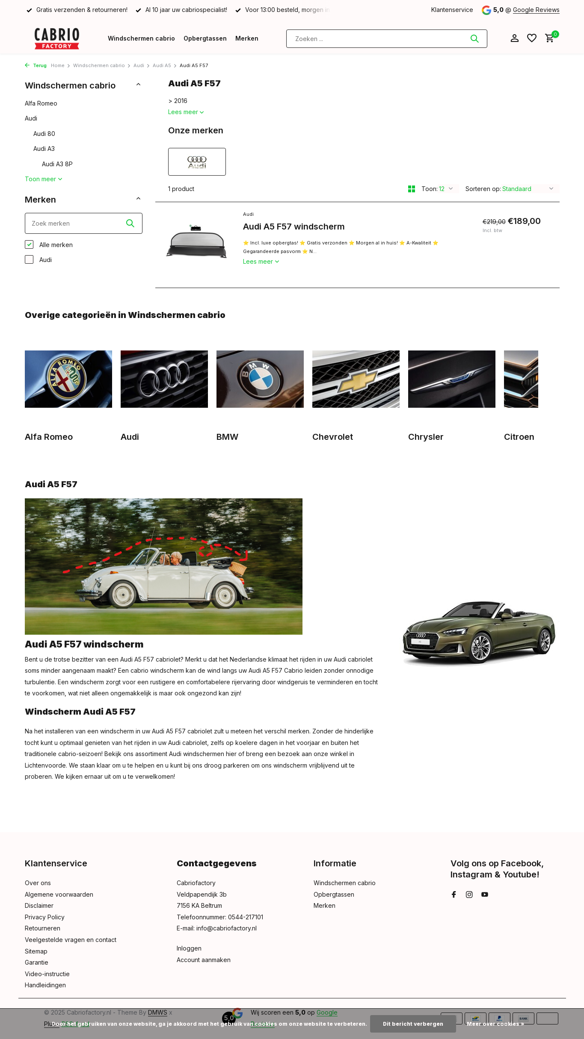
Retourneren (42, 928)
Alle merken (49, 244)
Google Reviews (536, 9)
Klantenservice (452, 9)
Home (61, 65)
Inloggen (189, 948)
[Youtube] (484, 895)
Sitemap (36, 951)
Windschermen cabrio (141, 38)
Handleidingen (45, 985)
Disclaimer (39, 905)
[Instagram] (469, 895)
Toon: (429, 188)
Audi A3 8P (57, 164)
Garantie (36, 962)
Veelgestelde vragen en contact (70, 939)
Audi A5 (165, 65)
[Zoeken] (386, 38)
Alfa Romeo (41, 103)
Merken (246, 38)
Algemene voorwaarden (59, 894)
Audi (141, 65)
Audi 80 (44, 133)
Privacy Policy (45, 917)
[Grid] (411, 188)
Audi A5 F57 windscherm (294, 226)
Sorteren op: (483, 188)
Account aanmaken (204, 959)
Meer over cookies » (495, 1024)
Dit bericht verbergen (413, 1024)
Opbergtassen (205, 38)
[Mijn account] (514, 38)
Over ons (38, 882)
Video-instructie (47, 973)
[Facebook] (454, 895)
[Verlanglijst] (532, 38)
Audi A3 (44, 148)
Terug (36, 65)
